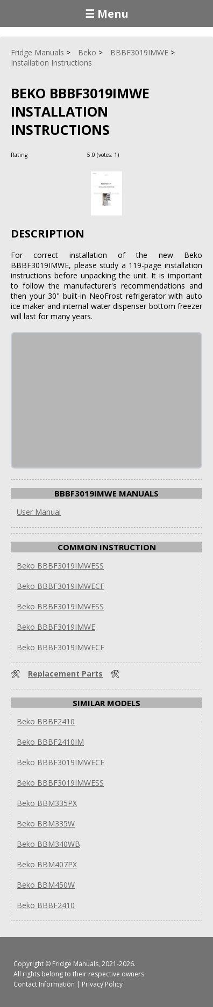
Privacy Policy (102, 984)
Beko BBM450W (46, 885)
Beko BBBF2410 (46, 721)
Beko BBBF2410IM (50, 742)
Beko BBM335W (46, 823)
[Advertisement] (92, 400)
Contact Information (44, 984)
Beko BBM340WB (48, 844)
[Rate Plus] (128, 154)
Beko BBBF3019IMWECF (60, 586)
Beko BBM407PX (47, 864)
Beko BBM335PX (47, 803)
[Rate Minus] (141, 154)
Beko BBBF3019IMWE (56, 627)
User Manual (39, 512)
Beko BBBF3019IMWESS (60, 565)
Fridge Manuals (75, 963)
